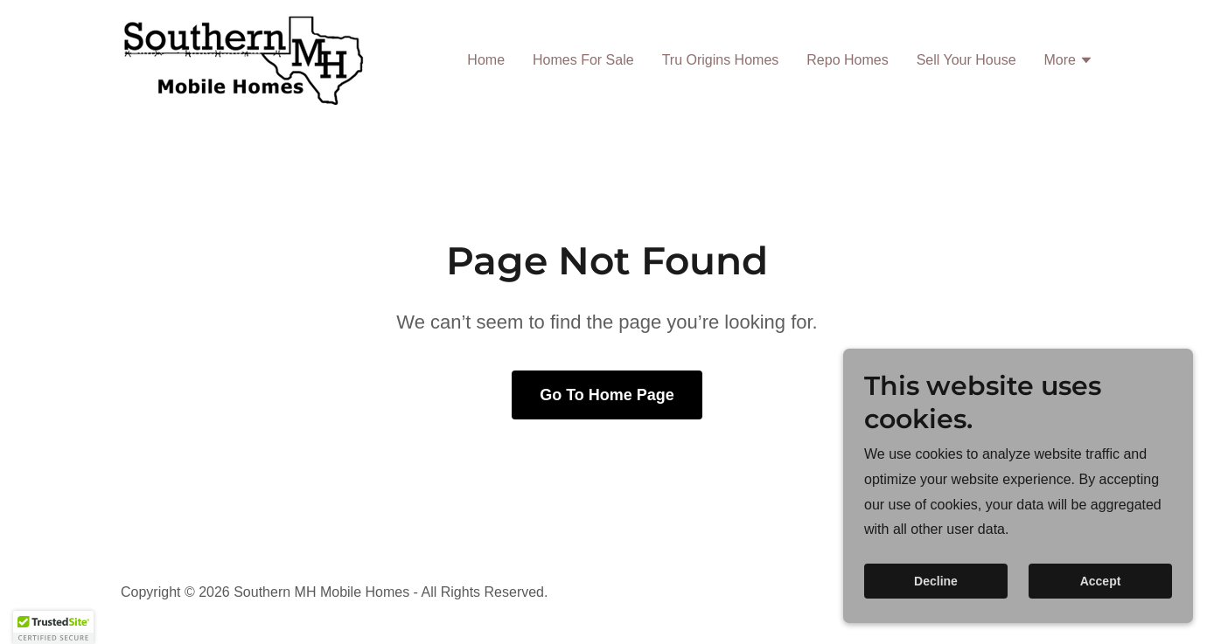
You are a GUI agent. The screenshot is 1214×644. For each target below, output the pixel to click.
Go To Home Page (607, 395)
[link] (243, 58)
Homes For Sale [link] (583, 59)
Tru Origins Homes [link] (720, 59)
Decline (936, 606)
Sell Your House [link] (966, 59)
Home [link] (486, 59)
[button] (1068, 62)
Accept (1100, 606)
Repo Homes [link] (847, 59)
